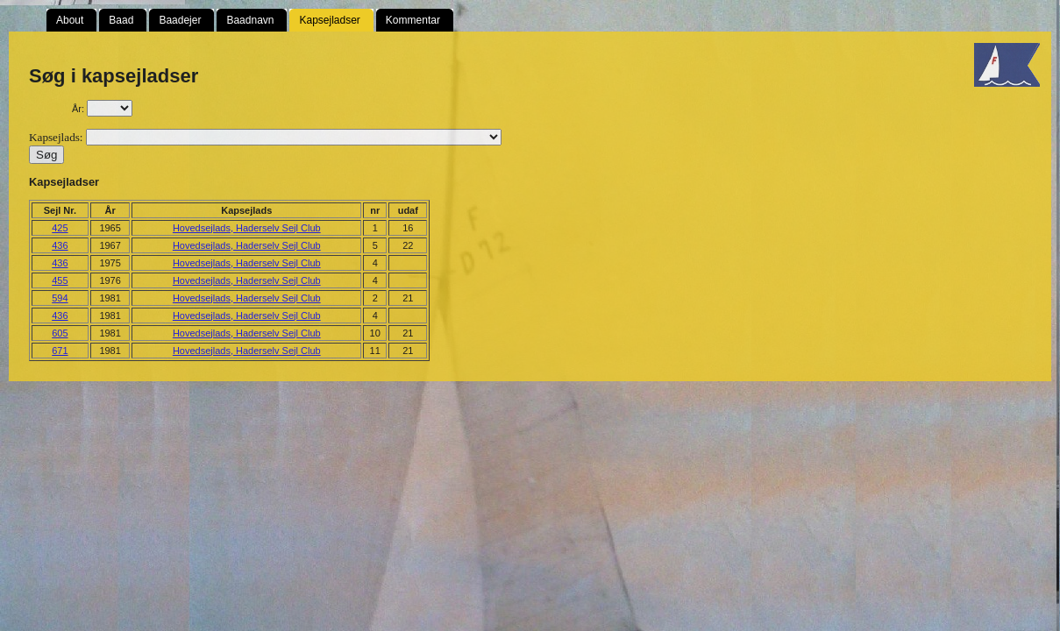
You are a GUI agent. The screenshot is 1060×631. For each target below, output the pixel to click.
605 (60, 333)
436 (60, 245)
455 (60, 280)
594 (60, 298)
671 (60, 350)
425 (60, 228)
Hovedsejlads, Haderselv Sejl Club (247, 228)
